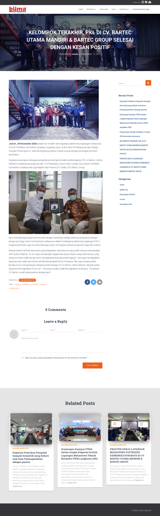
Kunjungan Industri (27, 280)
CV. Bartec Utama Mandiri (141, 510)
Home (81, 9)
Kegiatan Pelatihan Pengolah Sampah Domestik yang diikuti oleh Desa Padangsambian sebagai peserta (135, 105)
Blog (114, 9)
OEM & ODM (104, 9)
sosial (122, 199)
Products (91, 9)
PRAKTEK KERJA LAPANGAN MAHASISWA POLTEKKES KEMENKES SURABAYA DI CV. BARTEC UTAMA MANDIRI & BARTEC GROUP (127, 455)
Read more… (18, 486)
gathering (124, 190)
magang (17, 284)
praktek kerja (14, 288)
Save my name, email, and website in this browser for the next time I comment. (56, 358)
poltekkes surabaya (38, 284)
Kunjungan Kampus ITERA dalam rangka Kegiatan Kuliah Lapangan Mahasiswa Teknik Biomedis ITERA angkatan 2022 (79, 454)
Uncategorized (126, 204)
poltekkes (26, 284)
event (122, 185)
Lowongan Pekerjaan (140, 9)
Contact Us (123, 9)
